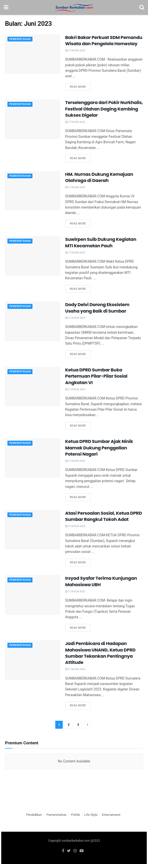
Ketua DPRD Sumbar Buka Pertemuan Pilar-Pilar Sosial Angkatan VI (96, 376)
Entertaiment (111, 814)
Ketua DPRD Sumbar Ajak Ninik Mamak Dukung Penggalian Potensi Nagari (99, 447)
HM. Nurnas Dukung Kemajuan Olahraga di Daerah (99, 177)
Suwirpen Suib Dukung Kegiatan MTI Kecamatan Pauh (100, 242)
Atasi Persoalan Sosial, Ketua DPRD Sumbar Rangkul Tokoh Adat (103, 516)
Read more (78, 87)
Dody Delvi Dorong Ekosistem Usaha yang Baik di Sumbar (97, 307)
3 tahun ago (75, 50)
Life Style (90, 814)
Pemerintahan (20, 39)
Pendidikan (34, 814)
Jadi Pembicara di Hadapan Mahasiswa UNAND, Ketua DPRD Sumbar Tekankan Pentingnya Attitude (100, 652)
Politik (75, 814)
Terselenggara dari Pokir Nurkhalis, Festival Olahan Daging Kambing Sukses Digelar (104, 108)
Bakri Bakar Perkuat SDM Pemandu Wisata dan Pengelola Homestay (103, 40)
